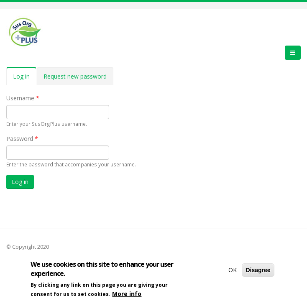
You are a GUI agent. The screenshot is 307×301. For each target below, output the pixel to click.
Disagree (258, 271)
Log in (24, 78)
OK (232, 271)
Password (22, 139)
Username (22, 98)
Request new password (75, 76)
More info (126, 295)
